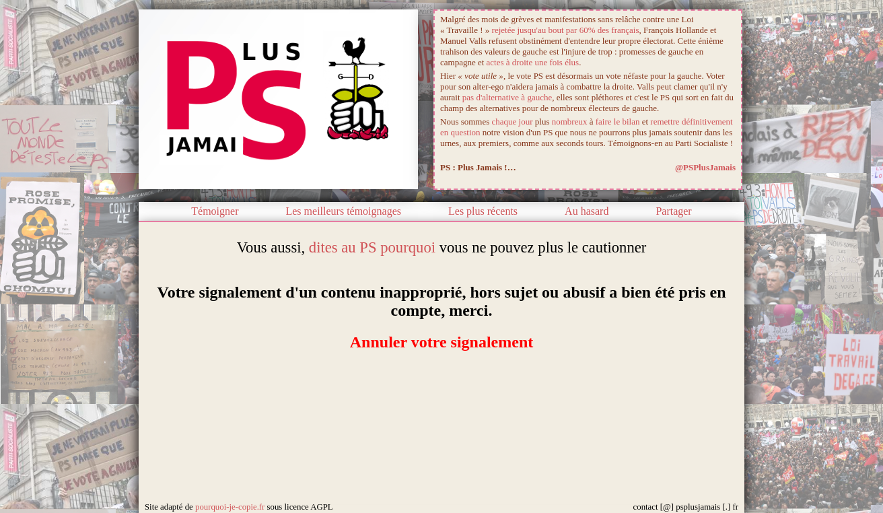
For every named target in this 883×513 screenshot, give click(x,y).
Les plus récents (483, 211)
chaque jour (512, 121)
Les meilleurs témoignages (343, 211)
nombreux (570, 121)
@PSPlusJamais (705, 167)
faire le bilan (618, 121)
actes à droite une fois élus (533, 62)
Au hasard (586, 211)
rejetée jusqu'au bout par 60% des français (565, 30)
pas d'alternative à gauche (507, 97)
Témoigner (214, 211)
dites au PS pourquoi (372, 247)
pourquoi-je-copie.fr (229, 507)
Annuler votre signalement (441, 342)
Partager (673, 211)
